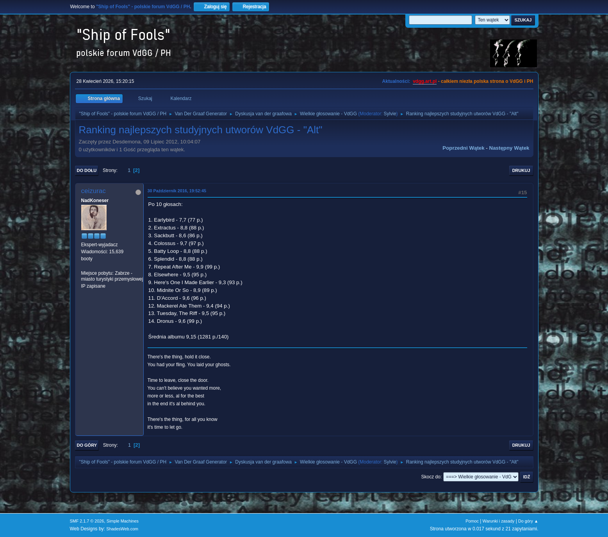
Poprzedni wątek (463, 148)
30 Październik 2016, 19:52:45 (177, 190)
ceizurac (93, 191)
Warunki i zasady (499, 521)
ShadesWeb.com (122, 528)
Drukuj (521, 170)
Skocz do (430, 477)
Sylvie (390, 113)
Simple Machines (123, 521)
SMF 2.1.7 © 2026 (87, 521)
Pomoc (472, 521)
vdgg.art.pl (425, 81)
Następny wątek (509, 148)
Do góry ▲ (528, 521)
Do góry (87, 445)
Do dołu (87, 170)
